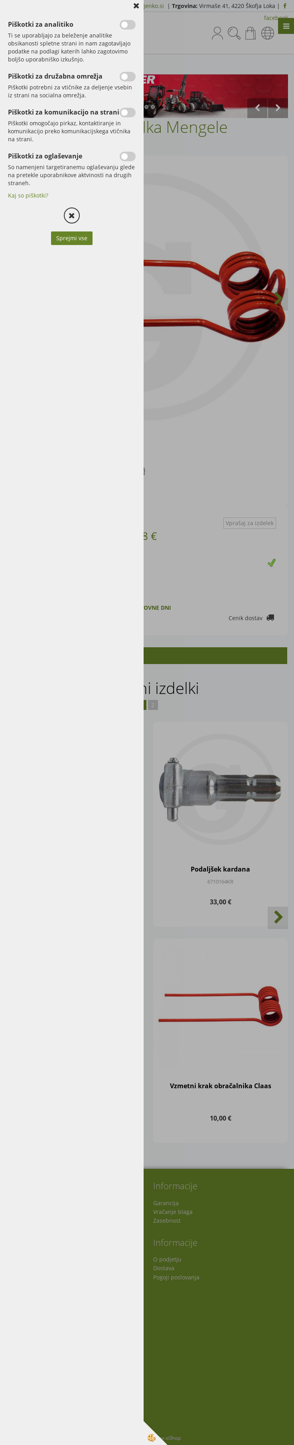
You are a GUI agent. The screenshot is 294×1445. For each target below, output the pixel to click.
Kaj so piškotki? (28, 195)
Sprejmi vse (71, 238)
